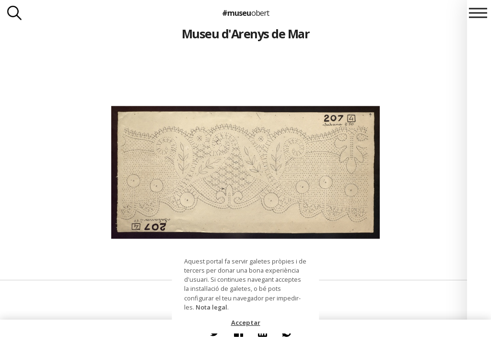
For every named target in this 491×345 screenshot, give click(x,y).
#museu (245, 13)
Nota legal (211, 307)
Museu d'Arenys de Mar (245, 33)
